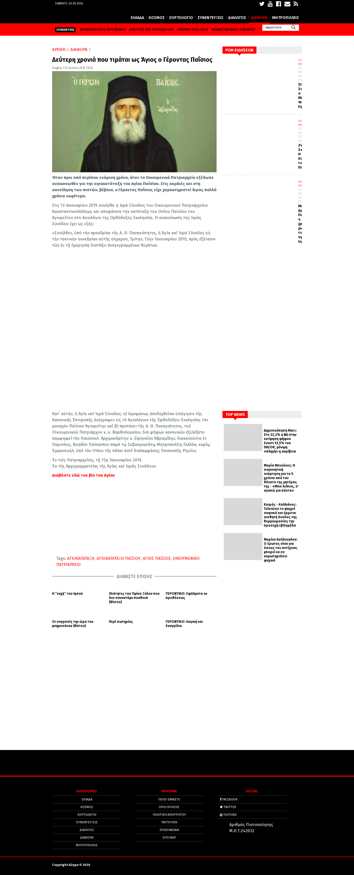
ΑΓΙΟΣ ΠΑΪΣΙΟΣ (157, 558)
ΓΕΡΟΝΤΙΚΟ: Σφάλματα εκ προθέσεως (186, 596)
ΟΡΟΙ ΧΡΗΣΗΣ (169, 807)
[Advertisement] (134, 699)
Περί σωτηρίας (121, 622)
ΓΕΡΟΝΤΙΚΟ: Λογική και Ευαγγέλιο (184, 624)
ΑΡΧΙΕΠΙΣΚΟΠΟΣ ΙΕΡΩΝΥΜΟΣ (103, 30)
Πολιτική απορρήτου (169, 814)
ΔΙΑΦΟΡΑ (259, 17)
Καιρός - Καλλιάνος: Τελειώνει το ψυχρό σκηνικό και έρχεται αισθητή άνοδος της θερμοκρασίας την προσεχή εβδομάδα (280, 515)
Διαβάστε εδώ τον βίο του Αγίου (83, 475)
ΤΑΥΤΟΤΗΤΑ (169, 822)
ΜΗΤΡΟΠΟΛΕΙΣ (285, 17)
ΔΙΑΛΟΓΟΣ (237, 17)
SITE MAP (169, 837)
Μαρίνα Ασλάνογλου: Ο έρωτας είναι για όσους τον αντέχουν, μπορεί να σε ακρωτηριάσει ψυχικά (281, 549)
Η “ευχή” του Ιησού (67, 594)
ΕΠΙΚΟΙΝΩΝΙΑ (169, 830)
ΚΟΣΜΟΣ (157, 17)
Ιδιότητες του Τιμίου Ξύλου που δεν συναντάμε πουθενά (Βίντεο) (134, 598)
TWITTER (228, 807)
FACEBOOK (228, 799)
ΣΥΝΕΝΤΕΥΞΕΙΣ (210, 17)
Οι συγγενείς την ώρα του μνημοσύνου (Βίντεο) (72, 624)
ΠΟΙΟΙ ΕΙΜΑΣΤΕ (169, 799)
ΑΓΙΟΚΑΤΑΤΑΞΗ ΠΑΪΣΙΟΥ (119, 558)
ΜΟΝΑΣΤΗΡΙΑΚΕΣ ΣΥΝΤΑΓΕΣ (233, 30)
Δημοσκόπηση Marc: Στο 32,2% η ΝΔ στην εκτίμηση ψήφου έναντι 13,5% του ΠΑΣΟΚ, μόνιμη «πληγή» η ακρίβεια (280, 440)
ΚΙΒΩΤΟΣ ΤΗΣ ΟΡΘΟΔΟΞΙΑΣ (152, 30)
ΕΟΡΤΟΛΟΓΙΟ (181, 17)
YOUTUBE (228, 814)
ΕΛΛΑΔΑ (137, 17)
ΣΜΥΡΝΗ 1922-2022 (192, 30)
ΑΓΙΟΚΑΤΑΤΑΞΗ (80, 558)
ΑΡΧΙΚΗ (59, 49)
